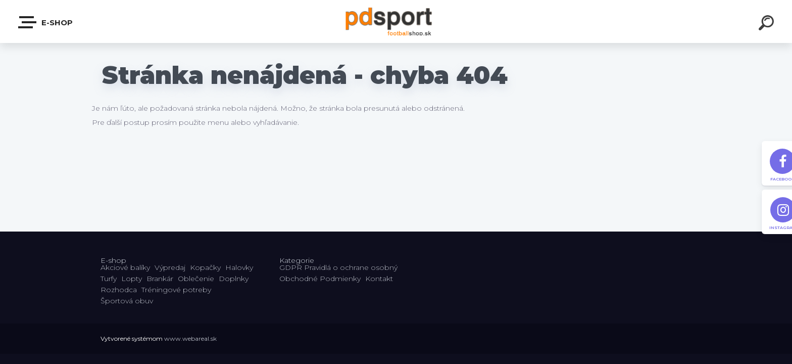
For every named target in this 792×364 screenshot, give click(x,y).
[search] (768, 24)
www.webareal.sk (190, 338)
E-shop (46, 22)
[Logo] (396, 21)
